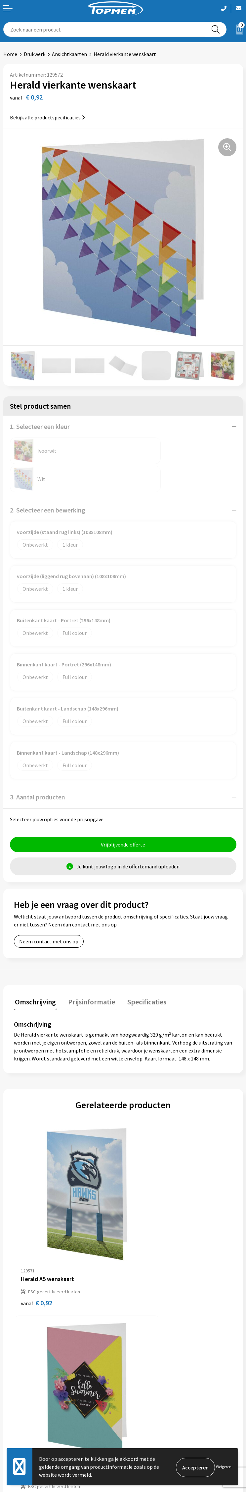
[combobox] (104, 29)
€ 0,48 (145, 1236)
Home (10, 54)
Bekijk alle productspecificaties (47, 117)
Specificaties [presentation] (141, 972)
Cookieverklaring (145, 1415)
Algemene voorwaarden (153, 1405)
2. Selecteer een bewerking (47, 482)
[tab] (34, 974)
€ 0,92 (36, 1236)
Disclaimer (138, 1435)
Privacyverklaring (146, 1425)
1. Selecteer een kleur (40, 426)
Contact (12, 1405)
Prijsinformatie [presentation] (88, 972)
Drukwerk (34, 54)
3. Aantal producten (37, 769)
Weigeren (223, 1466)
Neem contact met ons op (48, 913)
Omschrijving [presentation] (34, 972)
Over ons (136, 1302)
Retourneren (17, 1415)
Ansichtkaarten (69, 54)
